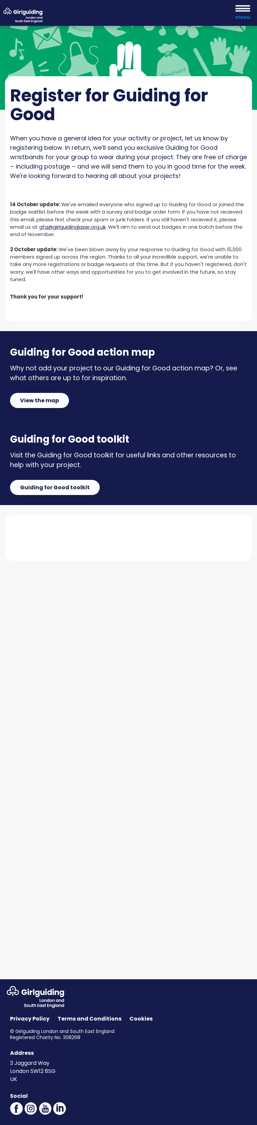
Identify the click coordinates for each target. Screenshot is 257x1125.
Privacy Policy (30, 1019)
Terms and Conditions (89, 1019)
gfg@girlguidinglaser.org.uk (72, 226)
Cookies (141, 1019)
